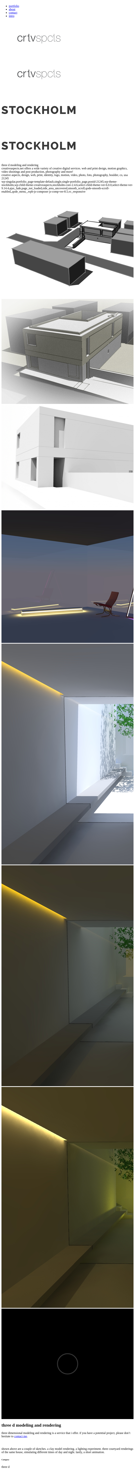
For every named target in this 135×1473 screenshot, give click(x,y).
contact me (20, 1436)
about (12, 9)
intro (11, 15)
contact (13, 12)
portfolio (14, 6)
